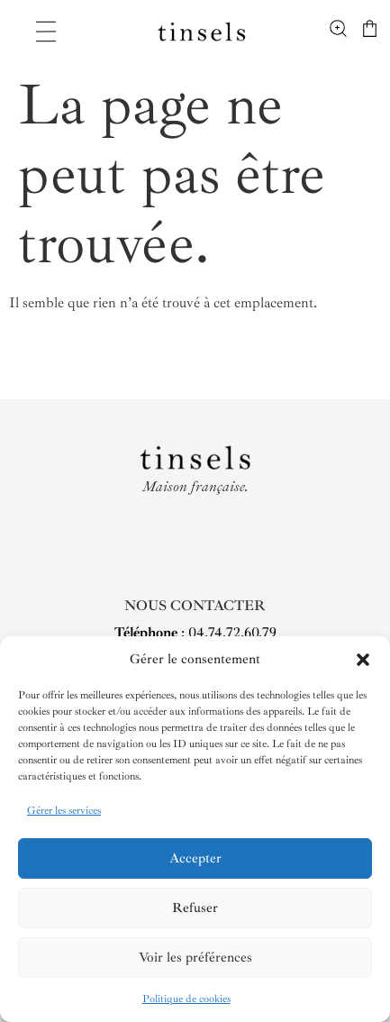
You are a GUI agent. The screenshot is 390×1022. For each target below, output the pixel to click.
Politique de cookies (186, 999)
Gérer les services (64, 810)
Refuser (195, 908)
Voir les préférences (195, 957)
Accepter (195, 858)
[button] (363, 660)
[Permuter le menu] (45, 31)
